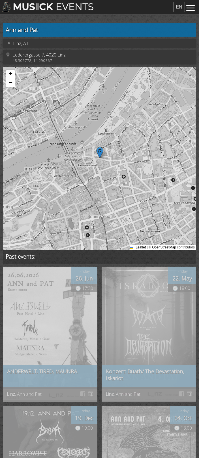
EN (179, 7)
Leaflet (138, 247)
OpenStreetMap (164, 247)
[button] (99, 152)
